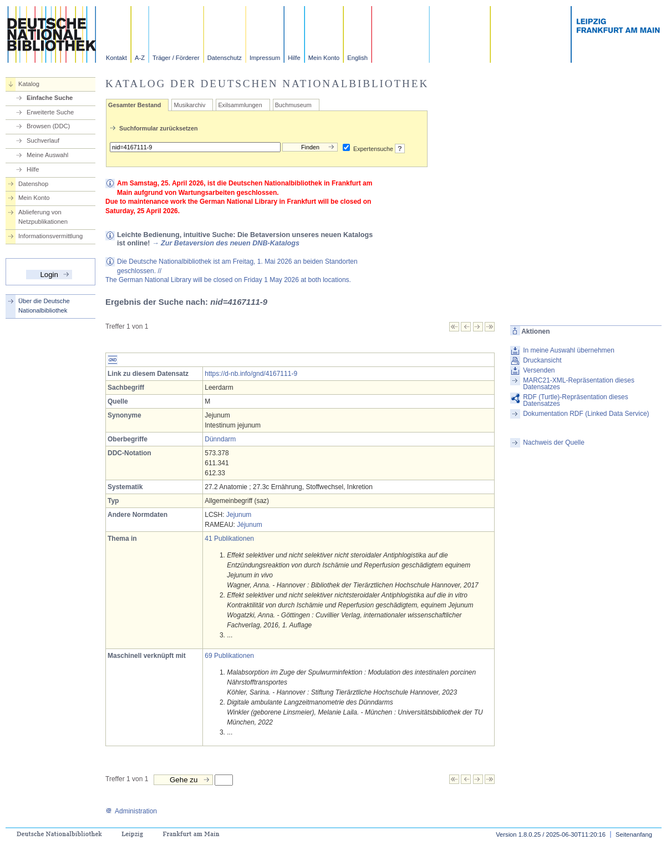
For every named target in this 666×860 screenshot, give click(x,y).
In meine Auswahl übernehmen (568, 350)
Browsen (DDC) (48, 126)
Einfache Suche (50, 97)
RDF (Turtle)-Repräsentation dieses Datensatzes (575, 400)
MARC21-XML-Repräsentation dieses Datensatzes (578, 383)
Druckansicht (542, 360)
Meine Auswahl (47, 155)
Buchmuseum (293, 105)
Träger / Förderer (176, 57)
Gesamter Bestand (134, 105)
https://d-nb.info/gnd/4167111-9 (251, 374)
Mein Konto (324, 57)
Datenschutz (224, 57)
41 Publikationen (229, 538)
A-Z (140, 57)
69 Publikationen (229, 656)
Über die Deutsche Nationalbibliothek (44, 306)
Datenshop (33, 183)
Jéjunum (249, 525)
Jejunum (238, 515)
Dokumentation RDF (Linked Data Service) (586, 414)
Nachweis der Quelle (553, 442)
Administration (131, 811)
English (357, 57)
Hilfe (294, 57)
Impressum (265, 57)
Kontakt (116, 57)
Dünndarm (220, 439)
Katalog (28, 84)
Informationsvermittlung (50, 236)
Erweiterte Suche (50, 112)
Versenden (539, 370)
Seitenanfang (634, 834)
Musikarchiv (189, 105)
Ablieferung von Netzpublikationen (43, 217)
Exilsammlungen (240, 105)
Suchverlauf (43, 140)
